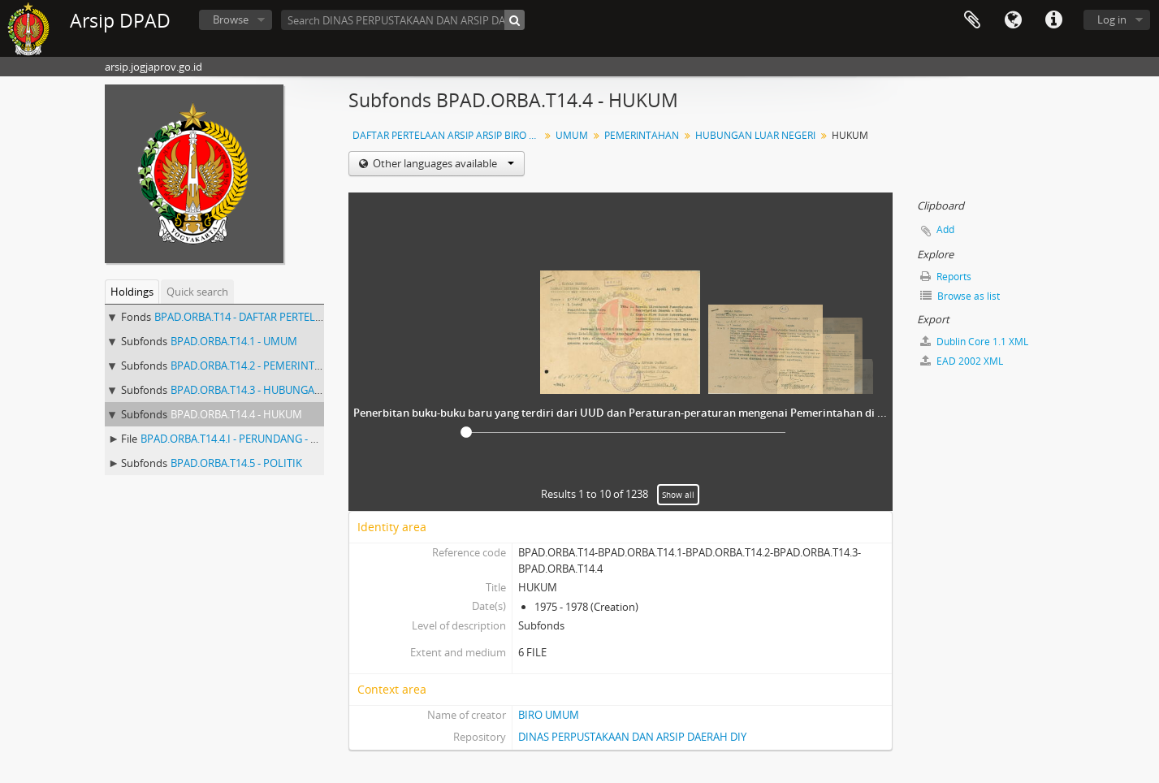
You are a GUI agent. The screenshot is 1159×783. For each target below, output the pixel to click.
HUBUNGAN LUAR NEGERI (755, 135)
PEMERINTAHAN (641, 135)
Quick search (197, 291)
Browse (231, 19)
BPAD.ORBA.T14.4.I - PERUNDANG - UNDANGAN (255, 438)
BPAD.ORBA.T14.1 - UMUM (234, 341)
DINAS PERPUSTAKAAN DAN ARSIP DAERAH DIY (632, 736)
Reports (945, 276)
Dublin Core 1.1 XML (974, 341)
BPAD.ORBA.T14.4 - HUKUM (236, 414)
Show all (678, 494)
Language (1013, 20)
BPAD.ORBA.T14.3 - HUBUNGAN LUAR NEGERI (280, 390)
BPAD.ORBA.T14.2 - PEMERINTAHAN (257, 365)
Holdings (132, 291)
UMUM (572, 135)
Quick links (1053, 20)
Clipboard (972, 20)
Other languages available (442, 163)
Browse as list (960, 296)
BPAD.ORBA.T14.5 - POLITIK (236, 463)
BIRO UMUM (548, 714)
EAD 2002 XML (961, 361)
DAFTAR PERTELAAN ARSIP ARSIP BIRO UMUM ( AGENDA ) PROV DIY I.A (447, 135)
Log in (1112, 19)
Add (945, 229)
